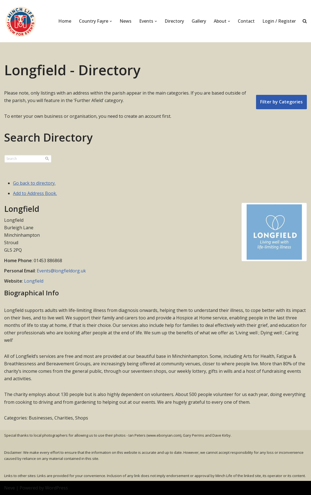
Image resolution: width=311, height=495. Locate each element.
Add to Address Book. (35, 193)
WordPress (56, 488)
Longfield (33, 281)
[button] (111, 21)
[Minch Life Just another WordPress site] (20, 21)
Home (64, 21)
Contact (246, 21)
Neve (9, 488)
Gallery (199, 21)
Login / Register (279, 21)
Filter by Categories (281, 102)
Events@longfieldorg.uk (61, 271)
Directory (174, 21)
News (125, 21)
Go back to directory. (34, 183)
